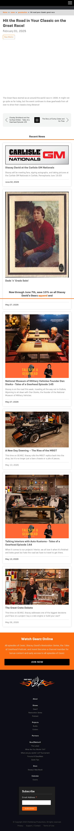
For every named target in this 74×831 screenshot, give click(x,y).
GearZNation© (35, 742)
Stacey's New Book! (35, 770)
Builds (35, 726)
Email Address (29, 797)
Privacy (20, 826)
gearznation (22, 12)
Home (5, 12)
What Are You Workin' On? (35, 749)
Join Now (37, 662)
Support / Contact (33, 826)
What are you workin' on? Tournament (35, 753)
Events (35, 780)
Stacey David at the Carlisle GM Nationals (29, 167)
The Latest (35, 746)
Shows (35, 705)
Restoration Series (35, 713)
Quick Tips (35, 760)
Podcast (35, 716)
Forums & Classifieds (35, 756)
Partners (35, 736)
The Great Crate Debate (19, 608)
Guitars (35, 729)
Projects (35, 722)
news (13, 12)
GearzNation (9, 37)
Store (35, 766)
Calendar (35, 776)
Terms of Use (48, 826)
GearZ (35, 709)
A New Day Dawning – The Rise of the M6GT (31, 450)
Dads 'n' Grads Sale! (16, 281)
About (35, 699)
